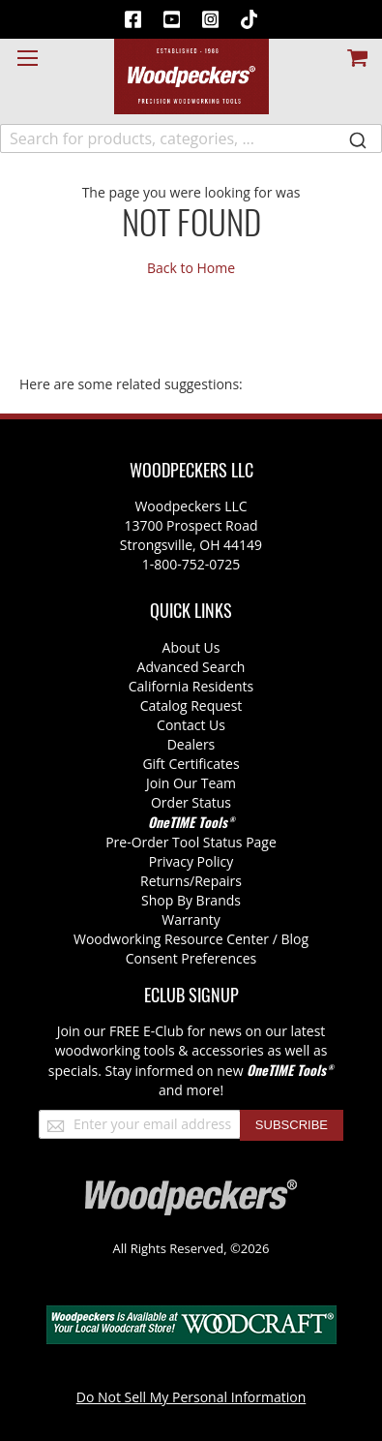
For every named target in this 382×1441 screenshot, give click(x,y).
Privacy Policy (191, 861)
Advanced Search (191, 667)
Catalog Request (191, 705)
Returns (165, 881)
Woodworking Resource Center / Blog (191, 939)
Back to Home (191, 268)
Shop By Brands (191, 900)
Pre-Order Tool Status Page (191, 842)
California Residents (191, 686)
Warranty (191, 919)
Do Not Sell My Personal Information (191, 1397)
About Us (191, 647)
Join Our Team (191, 783)
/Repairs (216, 881)
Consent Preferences (191, 958)
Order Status (191, 802)
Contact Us (191, 725)
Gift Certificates (190, 763)
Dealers (191, 744)
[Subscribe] (291, 1125)
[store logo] (191, 76)
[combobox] (191, 138)
